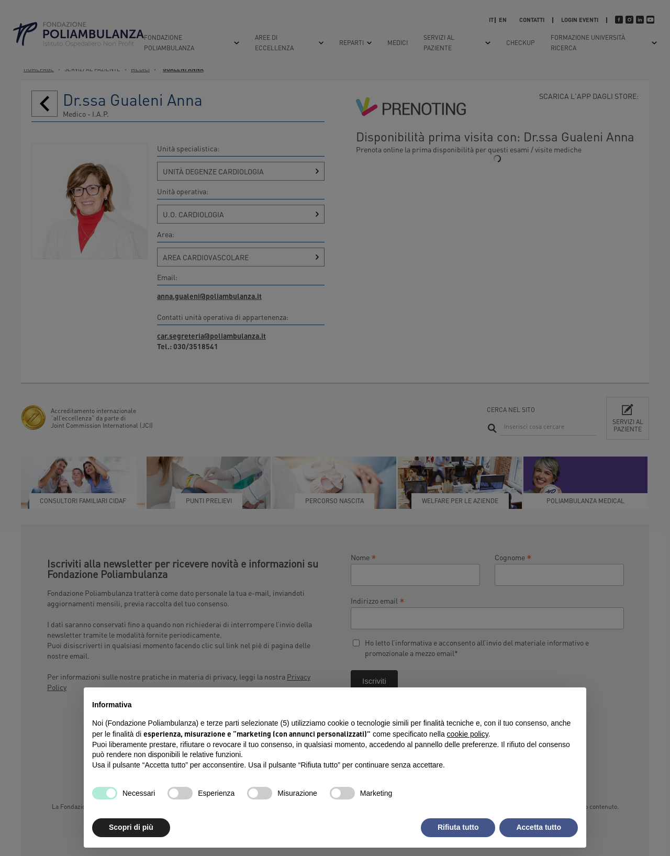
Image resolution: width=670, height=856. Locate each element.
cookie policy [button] (467, 734)
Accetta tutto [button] (538, 827)
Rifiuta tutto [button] (458, 827)
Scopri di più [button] (131, 827)
